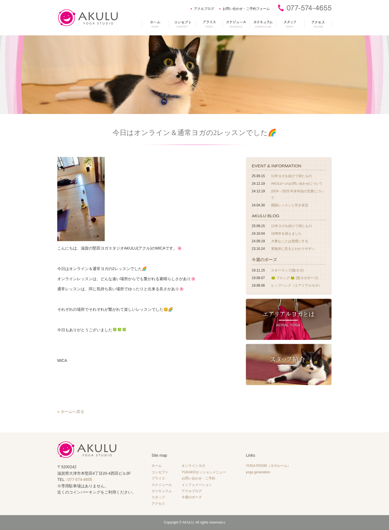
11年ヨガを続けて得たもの (291, 176)
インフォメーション (197, 485)
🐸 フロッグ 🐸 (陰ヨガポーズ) (294, 278)
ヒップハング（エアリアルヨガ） (296, 285)
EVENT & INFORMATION (276, 165)
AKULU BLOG (265, 215)
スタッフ (158, 497)
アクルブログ (204, 9)
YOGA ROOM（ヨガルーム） (268, 466)
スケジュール (162, 485)
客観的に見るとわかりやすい (293, 249)
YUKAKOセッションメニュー (204, 472)
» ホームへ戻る (70, 411)
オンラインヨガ (193, 466)
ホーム (157, 466)
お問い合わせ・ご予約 (198, 478)
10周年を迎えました (286, 234)
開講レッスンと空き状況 (289, 205)
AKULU (188, 522)
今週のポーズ (264, 259)
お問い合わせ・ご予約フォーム (246, 9)
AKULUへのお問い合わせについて (297, 184)
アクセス (158, 504)
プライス (158, 478)
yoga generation (258, 472)
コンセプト (160, 472)
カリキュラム (162, 491)
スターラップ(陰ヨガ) (287, 270)
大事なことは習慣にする (289, 241)
